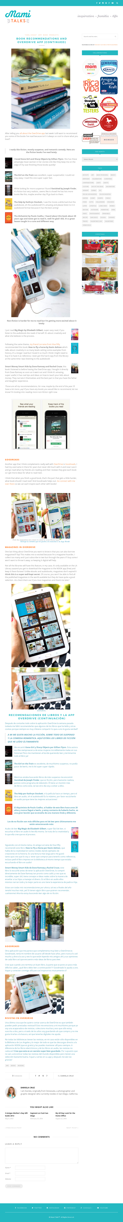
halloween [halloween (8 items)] (100, 202)
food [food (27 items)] (85, 202)
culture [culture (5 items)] (86, 186)
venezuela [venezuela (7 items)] (87, 225)
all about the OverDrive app (32, 133)
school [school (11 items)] (103, 217)
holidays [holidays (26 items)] (110, 202)
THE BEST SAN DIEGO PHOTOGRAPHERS (106, 44)
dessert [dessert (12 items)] (86, 190)
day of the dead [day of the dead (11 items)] (97, 186)
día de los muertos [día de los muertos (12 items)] (90, 194)
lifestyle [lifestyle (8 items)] (93, 205)
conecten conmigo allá (22, 970)
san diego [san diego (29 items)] (94, 217)
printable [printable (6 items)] (106, 213)
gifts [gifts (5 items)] (91, 202)
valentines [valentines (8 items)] (109, 221)
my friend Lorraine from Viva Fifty (45, 344)
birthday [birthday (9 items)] (86, 178)
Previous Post (13, 1128)
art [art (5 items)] (92, 175)
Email (7, 1173)
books (13, 1065)
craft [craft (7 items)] (99, 182)
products (54, 35)
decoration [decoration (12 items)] (110, 186)
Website (8, 1179)
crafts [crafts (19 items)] (106, 182)
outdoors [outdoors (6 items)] (94, 209)
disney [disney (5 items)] (93, 190)
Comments (17, 1076)
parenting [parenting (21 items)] (105, 209)
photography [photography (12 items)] (95, 213)
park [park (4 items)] (113, 209)
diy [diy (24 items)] (100, 190)
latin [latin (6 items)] (85, 205)
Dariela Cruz (67, 1076)
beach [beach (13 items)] (113, 175)
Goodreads (70, 464)
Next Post (72, 1128)
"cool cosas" (31, 35)
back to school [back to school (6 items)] (102, 175)
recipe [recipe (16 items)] (85, 217)
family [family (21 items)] (108, 198)
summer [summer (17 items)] (111, 217)
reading (21, 1065)
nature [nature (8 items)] (85, 209)
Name (8, 1168)
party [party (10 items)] (85, 213)
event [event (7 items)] (93, 198)
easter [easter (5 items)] (85, 198)
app (40, 35)
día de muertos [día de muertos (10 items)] (105, 194)
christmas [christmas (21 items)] (108, 178)
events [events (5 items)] (100, 198)
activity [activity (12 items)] (86, 175)
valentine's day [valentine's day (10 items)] (96, 221)
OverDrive (58, 464)
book (45, 35)
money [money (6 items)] (112, 205)
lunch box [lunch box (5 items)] (103, 205)
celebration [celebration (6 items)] (96, 178)
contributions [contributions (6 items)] (88, 182)
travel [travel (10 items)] (85, 221)
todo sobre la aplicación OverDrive (41, 723)
